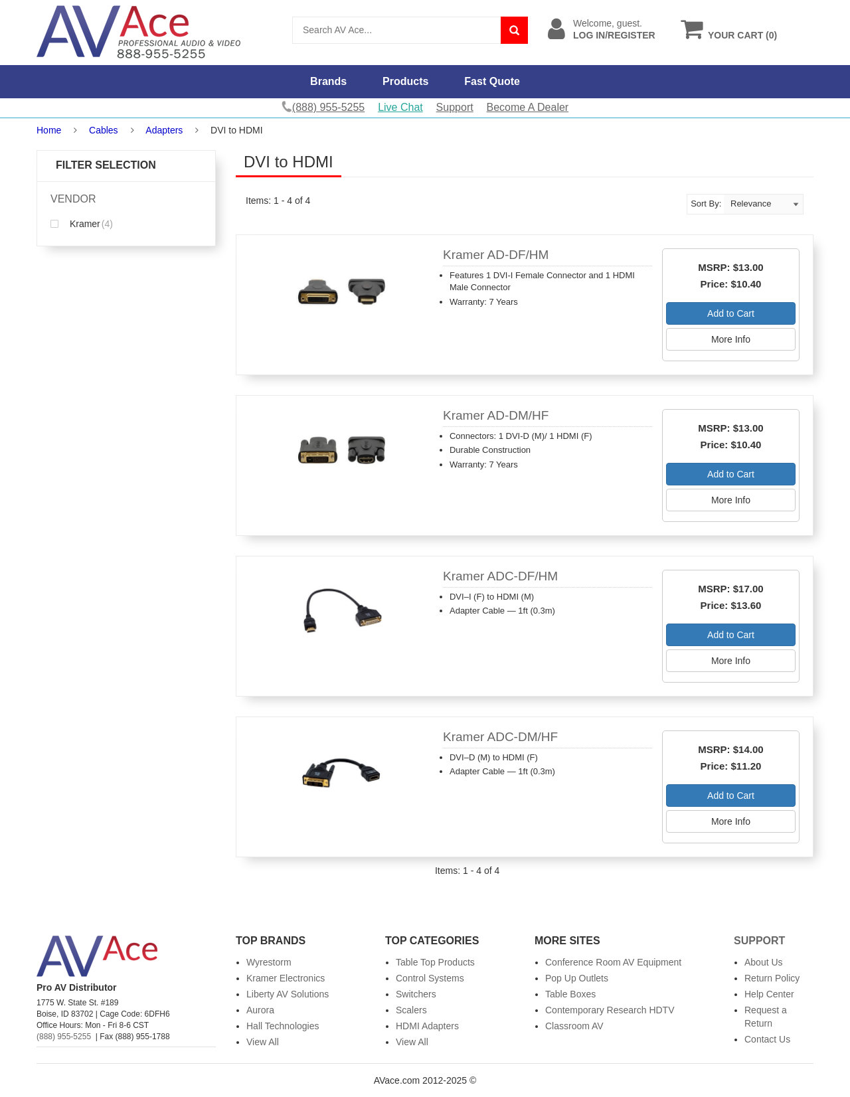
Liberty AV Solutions (287, 994)
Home (49, 130)
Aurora (260, 1010)
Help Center (769, 994)
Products (405, 81)
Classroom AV (574, 1026)
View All (262, 1042)
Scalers (411, 1010)
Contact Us (767, 1039)
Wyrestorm (269, 962)
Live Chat (400, 107)
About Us (763, 962)
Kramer (81, 224)
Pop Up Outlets (576, 978)
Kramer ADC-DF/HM (500, 576)
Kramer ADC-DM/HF (500, 737)
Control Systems (430, 978)
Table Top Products (435, 962)
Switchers (416, 994)
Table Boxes (570, 994)
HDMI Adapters (427, 1026)
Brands (328, 81)
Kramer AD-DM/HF (496, 415)
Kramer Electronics (285, 978)
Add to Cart (730, 313)
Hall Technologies (282, 1026)
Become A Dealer (528, 107)
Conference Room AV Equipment (613, 962)
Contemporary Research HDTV (610, 1010)
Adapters (164, 130)
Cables (103, 130)
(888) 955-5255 (64, 1036)
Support (454, 107)
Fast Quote (492, 81)
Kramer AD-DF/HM (496, 255)
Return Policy (772, 978)
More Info (730, 339)
